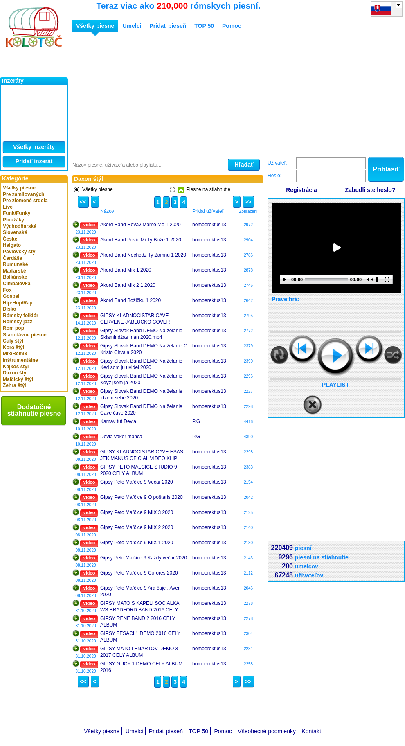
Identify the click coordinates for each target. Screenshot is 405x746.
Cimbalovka (16, 283)
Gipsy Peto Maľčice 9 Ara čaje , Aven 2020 (140, 591)
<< (82, 202)
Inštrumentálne (20, 360)
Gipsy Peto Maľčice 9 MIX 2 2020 (136, 527)
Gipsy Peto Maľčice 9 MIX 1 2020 (136, 542)
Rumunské (15, 264)
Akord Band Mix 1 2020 (125, 270)
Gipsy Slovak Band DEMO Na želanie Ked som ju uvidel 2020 (141, 364)
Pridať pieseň (167, 26)
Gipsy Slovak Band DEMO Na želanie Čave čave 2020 (141, 409)
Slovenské (15, 232)
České (10, 239)
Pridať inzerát (34, 161)
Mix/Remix (15, 353)
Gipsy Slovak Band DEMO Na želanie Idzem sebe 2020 (141, 394)
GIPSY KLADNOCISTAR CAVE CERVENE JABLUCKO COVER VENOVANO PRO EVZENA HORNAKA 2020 (143, 319)
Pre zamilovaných (23, 194)
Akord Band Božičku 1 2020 (130, 300)
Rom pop (13, 328)
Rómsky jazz (17, 322)
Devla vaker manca (121, 436)
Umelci (131, 26)
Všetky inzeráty (34, 147)
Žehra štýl (14, 385)
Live (8, 207)
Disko (9, 309)
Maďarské (14, 271)
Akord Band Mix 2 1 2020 (127, 285)
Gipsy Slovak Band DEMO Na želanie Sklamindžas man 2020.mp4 (141, 334)
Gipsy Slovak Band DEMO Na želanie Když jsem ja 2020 (141, 379)
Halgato (12, 245)
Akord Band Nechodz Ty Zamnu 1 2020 (143, 255)
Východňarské (19, 226)
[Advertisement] (193, 95)
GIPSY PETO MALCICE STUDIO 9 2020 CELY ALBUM (138, 470)
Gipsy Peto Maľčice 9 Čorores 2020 (139, 573)
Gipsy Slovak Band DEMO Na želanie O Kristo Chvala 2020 (143, 349)
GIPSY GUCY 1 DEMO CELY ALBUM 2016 (141, 667)
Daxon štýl (15, 373)
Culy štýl (13, 341)
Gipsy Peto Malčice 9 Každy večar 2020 (143, 558)
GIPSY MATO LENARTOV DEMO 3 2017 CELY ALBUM (139, 652)
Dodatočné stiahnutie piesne (34, 410)
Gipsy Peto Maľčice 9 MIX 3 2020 (136, 512)
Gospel (11, 296)
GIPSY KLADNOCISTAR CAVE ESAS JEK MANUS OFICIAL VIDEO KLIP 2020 (141, 455)
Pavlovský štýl (20, 252)
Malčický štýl (18, 379)
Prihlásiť (386, 169)
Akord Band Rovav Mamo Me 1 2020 (140, 225)
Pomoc (231, 26)
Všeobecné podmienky (267, 731)
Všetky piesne (19, 188)
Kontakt (311, 731)
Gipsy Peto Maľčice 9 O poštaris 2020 (141, 497)
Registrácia (301, 190)
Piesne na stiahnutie (204, 190)
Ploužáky (13, 220)
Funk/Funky (16, 213)
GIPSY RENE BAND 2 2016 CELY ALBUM (137, 621)
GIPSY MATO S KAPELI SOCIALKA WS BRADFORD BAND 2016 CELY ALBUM (139, 606)
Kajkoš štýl (16, 367)
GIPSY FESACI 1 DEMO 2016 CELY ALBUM (140, 637)
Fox (7, 290)
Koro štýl (13, 347)
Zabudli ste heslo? (370, 190)
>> (247, 202)
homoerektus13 (209, 225)
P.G (196, 421)
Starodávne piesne (25, 335)
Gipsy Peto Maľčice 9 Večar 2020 (136, 482)
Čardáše (12, 258)
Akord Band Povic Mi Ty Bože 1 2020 (140, 240)
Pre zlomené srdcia (25, 200)
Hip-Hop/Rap (18, 303)
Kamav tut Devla (118, 421)
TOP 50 (204, 26)
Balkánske (15, 277)
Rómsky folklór (20, 315)
